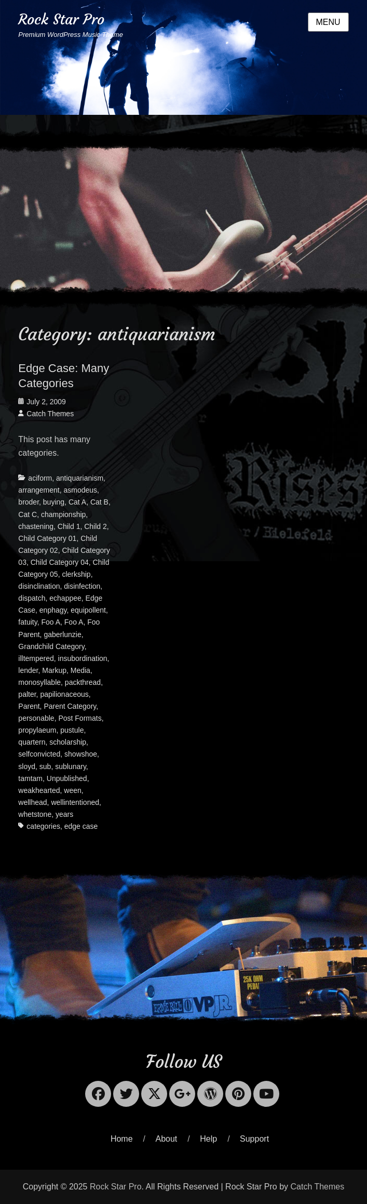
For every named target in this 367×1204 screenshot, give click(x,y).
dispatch (31, 598)
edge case (81, 826)
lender (28, 670)
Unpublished (67, 778)
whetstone (34, 814)
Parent (28, 706)
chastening (35, 526)
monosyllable (39, 682)
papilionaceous (64, 694)
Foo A (50, 622)
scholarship (67, 742)
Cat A (77, 502)
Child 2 (95, 526)
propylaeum (37, 730)
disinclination (39, 586)
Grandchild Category (51, 646)
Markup (54, 670)
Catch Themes (50, 413)
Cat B (99, 502)
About (167, 1138)
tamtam (30, 778)
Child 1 (69, 526)
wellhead (32, 802)
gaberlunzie (62, 634)
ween (72, 790)
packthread (83, 682)
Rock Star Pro (61, 19)
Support (254, 1138)
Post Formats (79, 718)
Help (208, 1138)
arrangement (38, 490)
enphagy (53, 610)
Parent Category (70, 706)
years (64, 814)
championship (63, 514)
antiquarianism (79, 478)
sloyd (26, 766)
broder (28, 502)
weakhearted (39, 790)
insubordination (82, 658)
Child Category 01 (47, 538)
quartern (31, 742)
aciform (40, 478)
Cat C (27, 514)
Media (80, 670)
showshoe (80, 754)
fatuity (27, 622)
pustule (72, 730)
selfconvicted (39, 754)
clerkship (76, 574)
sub (45, 766)
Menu (328, 22)
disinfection (82, 586)
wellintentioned (75, 802)
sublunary (70, 766)
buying (53, 502)
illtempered (35, 658)
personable (36, 718)
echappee (65, 598)
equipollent (88, 610)
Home (122, 1138)
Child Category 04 (60, 562)
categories (43, 826)
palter (27, 694)
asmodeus (81, 490)
